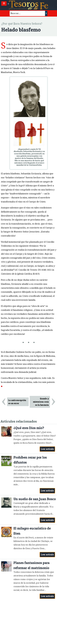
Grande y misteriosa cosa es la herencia (41, 401)
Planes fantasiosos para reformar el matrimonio (32, 565)
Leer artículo (47, 449)
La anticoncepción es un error (17, 402)
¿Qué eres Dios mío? (29, 428)
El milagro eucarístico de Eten (32, 531)
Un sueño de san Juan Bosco (35, 499)
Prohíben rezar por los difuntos (30, 460)
